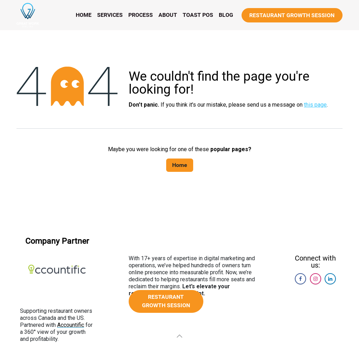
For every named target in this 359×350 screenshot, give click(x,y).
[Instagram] (315, 278)
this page (315, 104)
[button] (179, 336)
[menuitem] (83, 15)
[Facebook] (300, 278)
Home (179, 165)
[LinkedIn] (330, 278)
